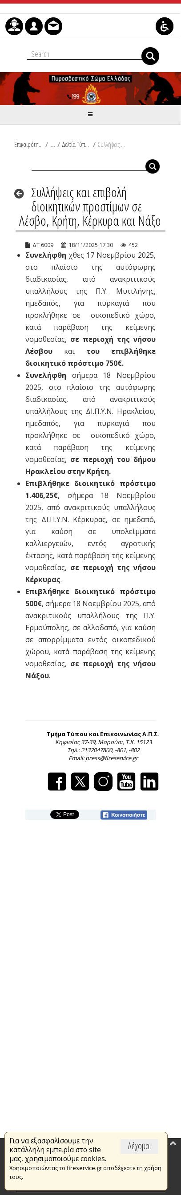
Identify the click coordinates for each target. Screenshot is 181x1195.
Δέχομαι (139, 1146)
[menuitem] (14, 26)
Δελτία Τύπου (76, 144)
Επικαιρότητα (28, 144)
